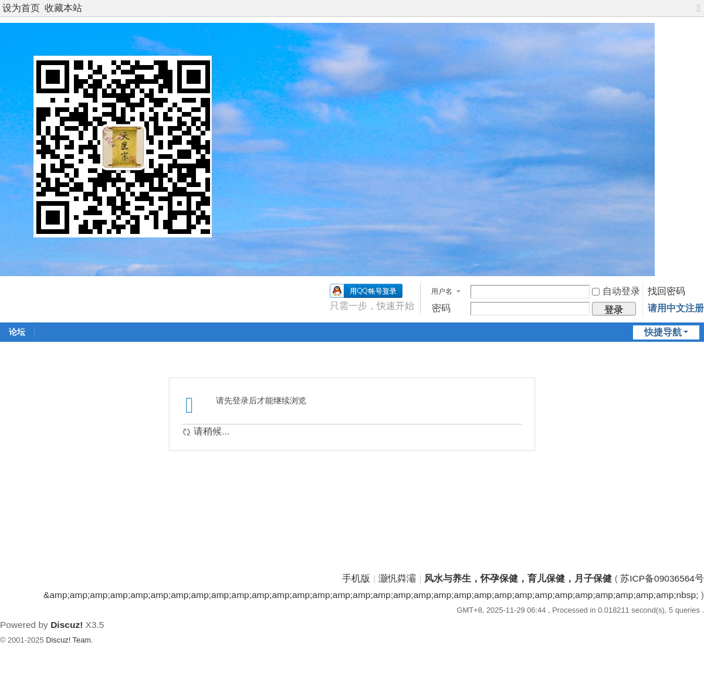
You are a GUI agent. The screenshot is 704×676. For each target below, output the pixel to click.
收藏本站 (63, 8)
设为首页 (21, 8)
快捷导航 (663, 332)
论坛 (17, 332)
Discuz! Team (68, 640)
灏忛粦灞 (397, 578)
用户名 (441, 291)
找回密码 (666, 291)
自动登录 (616, 291)
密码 (441, 308)
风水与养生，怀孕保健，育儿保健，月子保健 (518, 578)
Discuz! (66, 625)
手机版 (356, 578)
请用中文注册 (676, 308)
